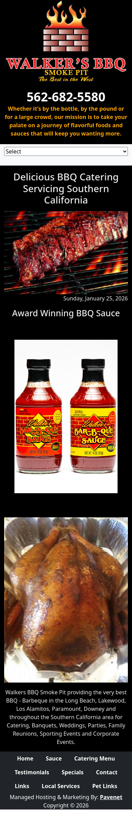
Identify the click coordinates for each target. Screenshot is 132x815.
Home (25, 758)
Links (22, 786)
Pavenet (111, 797)
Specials (73, 772)
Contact (106, 772)
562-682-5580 (66, 96)
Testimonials (31, 772)
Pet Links (104, 786)
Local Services (61, 786)
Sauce (54, 758)
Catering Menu (94, 758)
